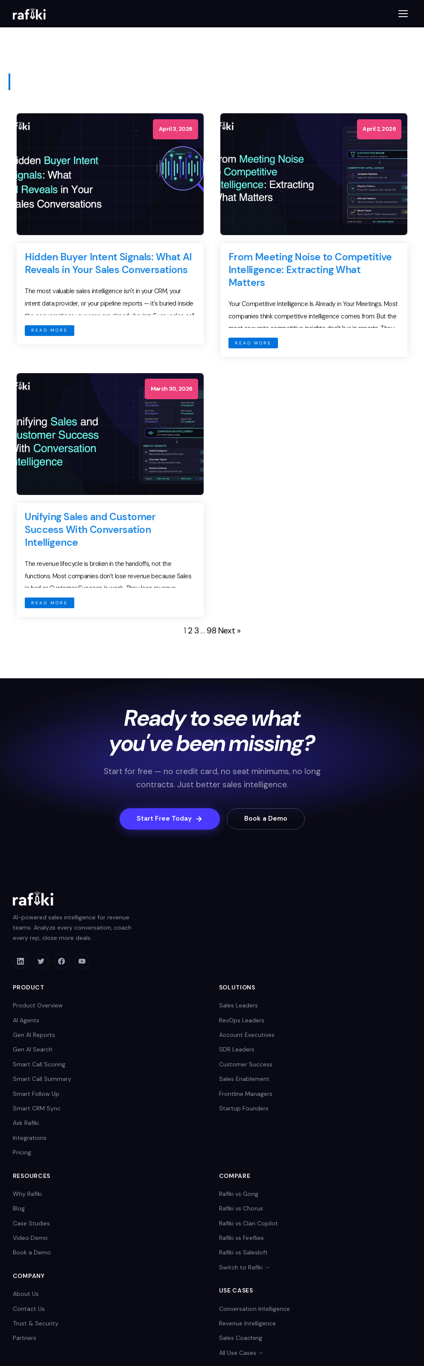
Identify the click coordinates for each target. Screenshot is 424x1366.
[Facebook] (61, 961)
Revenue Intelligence (247, 1324)
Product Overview (38, 1006)
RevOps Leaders (241, 1020)
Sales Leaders (238, 1006)
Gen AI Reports (34, 1035)
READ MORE (49, 330)
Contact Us (29, 1309)
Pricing (22, 1153)
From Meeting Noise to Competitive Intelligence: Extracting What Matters (310, 269)
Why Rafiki (27, 1194)
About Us (26, 1294)
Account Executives (247, 1035)
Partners (24, 1338)
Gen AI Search (33, 1050)
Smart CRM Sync (37, 1109)
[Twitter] (41, 961)
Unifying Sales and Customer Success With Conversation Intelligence (90, 529)
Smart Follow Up (36, 1094)
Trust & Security (35, 1324)
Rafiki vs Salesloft (243, 1253)
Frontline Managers (245, 1094)
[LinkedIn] (20, 961)
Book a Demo (267, 819)
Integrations (30, 1138)
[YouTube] (82, 961)
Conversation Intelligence (254, 1309)
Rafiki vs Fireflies (241, 1238)
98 (211, 630)
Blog (19, 1209)
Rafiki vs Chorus (241, 1209)
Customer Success (245, 1065)
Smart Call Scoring (39, 1065)
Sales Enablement (244, 1079)
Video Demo (30, 1238)
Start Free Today (168, 819)
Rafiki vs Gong (238, 1194)
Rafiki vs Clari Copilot (248, 1224)
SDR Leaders (236, 1050)
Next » (229, 630)
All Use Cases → (241, 1353)
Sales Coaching (240, 1338)
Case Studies (31, 1224)
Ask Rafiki (26, 1123)
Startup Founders (244, 1109)
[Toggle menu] (403, 14)
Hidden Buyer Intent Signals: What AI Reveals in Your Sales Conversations (108, 263)
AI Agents (26, 1020)
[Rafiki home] (29, 14)
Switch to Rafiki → (244, 1268)
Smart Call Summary (42, 1079)
